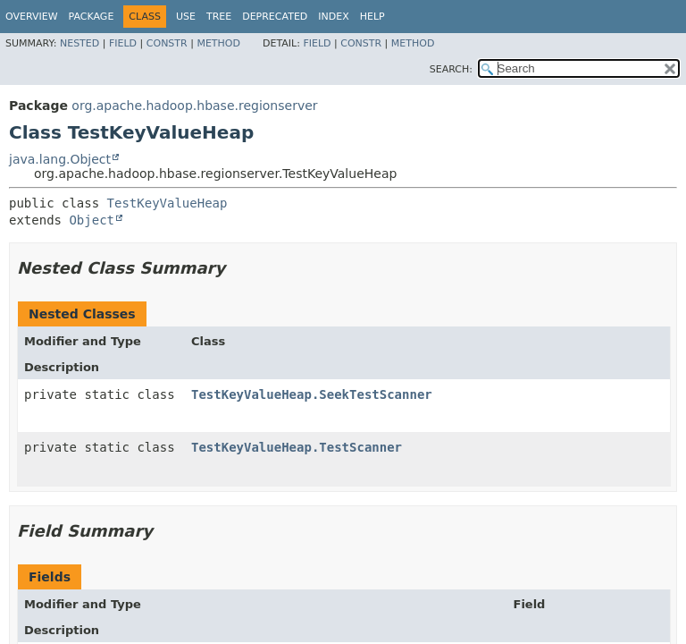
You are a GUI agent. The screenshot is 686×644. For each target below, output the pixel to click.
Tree (218, 16)
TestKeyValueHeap (167, 203)
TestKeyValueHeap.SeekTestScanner (311, 394)
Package (91, 16)
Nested (79, 43)
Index (333, 16)
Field (123, 43)
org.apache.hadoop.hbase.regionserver (194, 105)
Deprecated (274, 16)
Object (91, 220)
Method (218, 43)
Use (186, 16)
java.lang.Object (60, 159)
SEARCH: (451, 69)
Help (372, 16)
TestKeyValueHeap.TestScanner (296, 447)
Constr (167, 43)
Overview (31, 16)
